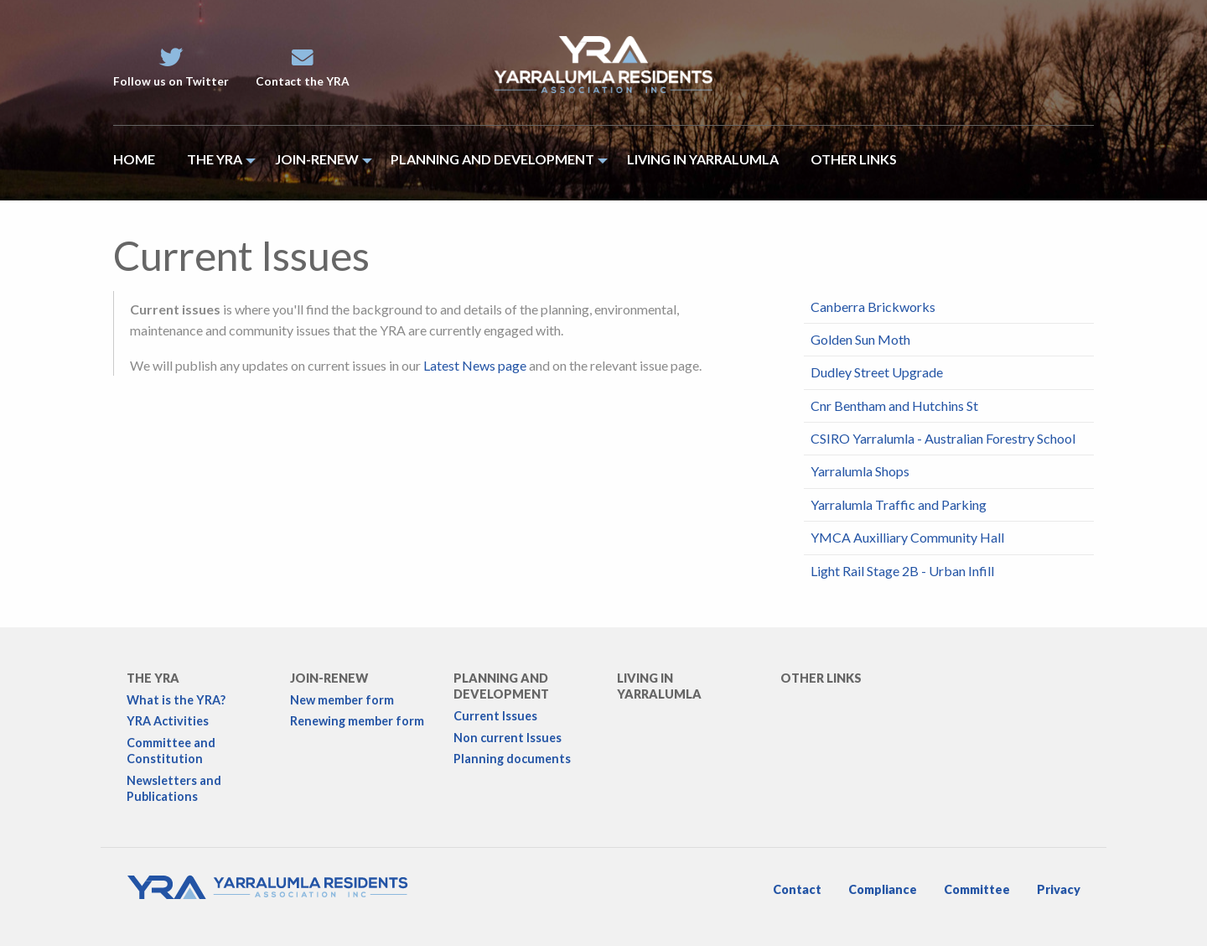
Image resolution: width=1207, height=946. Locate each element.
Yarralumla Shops (860, 471)
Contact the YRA (303, 67)
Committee (977, 889)
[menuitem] (142, 163)
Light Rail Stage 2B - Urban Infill (902, 571)
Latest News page (474, 365)
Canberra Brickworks (873, 306)
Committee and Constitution (171, 750)
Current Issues (495, 716)
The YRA (153, 678)
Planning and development (501, 686)
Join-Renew (329, 678)
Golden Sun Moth (860, 339)
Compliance (882, 889)
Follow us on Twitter (171, 67)
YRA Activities (168, 721)
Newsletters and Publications (174, 788)
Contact (797, 889)
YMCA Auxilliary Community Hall (907, 537)
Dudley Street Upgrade (877, 372)
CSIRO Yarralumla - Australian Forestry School (943, 438)
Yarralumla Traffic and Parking (899, 504)
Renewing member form (357, 721)
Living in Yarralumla (659, 686)
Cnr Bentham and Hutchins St (894, 405)
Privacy (1058, 889)
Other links (821, 678)
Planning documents (512, 758)
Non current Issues (507, 737)
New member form (342, 700)
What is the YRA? (176, 700)
